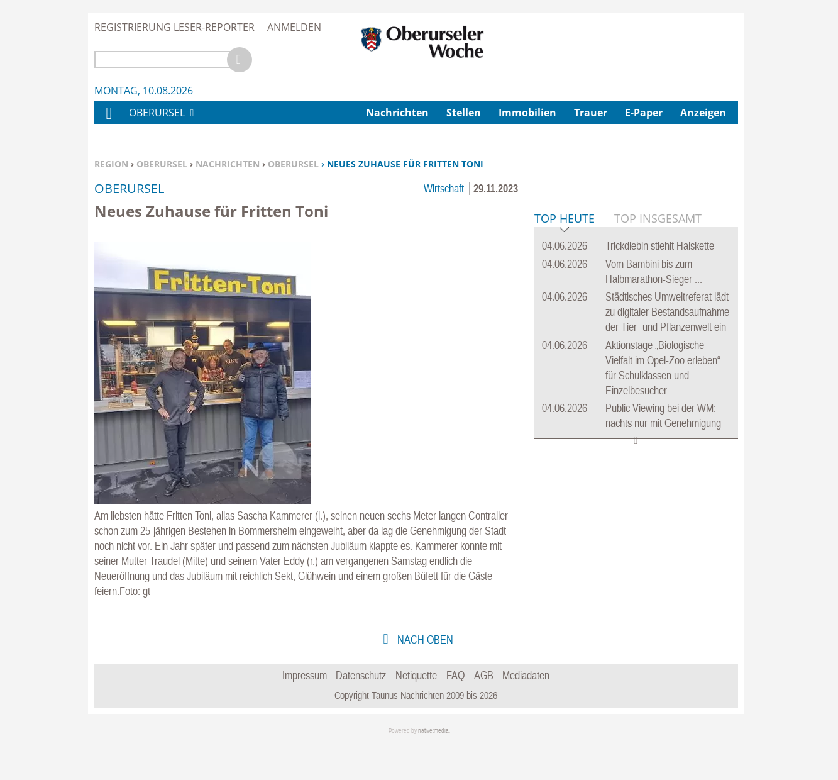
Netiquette (416, 710)
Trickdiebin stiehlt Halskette (659, 438)
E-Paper (644, 113)
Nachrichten (228, 164)
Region (111, 164)
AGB (483, 710)
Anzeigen (703, 113)
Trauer (590, 113)
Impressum (304, 710)
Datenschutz (361, 710)
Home (108, 121)
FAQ (455, 710)
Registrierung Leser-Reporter (174, 27)
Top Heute (564, 411)
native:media (433, 765)
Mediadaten (525, 710)
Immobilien (527, 113)
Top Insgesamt (658, 410)
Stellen (463, 113)
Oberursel (161, 164)
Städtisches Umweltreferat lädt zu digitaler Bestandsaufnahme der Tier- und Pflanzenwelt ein (667, 504)
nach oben (424, 674)
